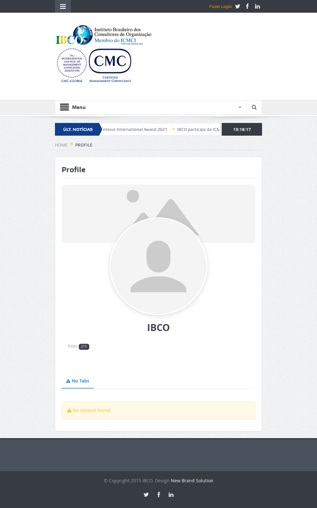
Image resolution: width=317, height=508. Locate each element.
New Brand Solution (192, 481)
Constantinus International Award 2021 (130, 129)
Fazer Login (220, 6)
